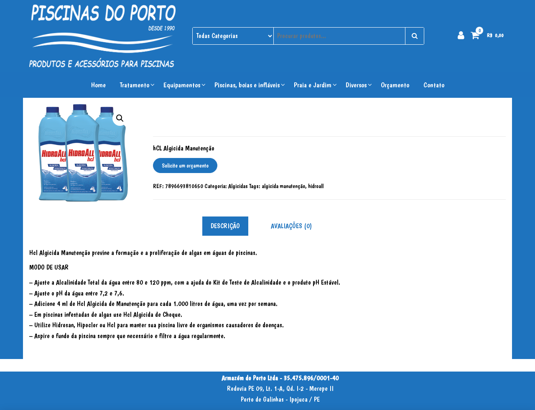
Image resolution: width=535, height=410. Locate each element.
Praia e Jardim (312, 85)
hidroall (316, 186)
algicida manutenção (283, 186)
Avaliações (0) (291, 226)
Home (98, 85)
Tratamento (134, 85)
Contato (433, 85)
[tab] (231, 226)
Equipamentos (181, 85)
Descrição (225, 226)
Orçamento (395, 85)
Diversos (356, 85)
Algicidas (238, 186)
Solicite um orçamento (185, 165)
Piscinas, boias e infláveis (247, 85)
